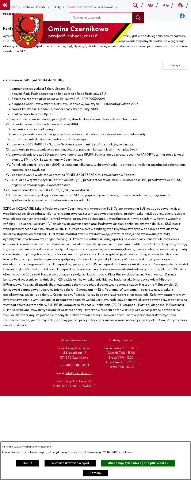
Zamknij (96, 473)
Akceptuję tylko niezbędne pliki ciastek (138, 463)
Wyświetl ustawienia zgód (70, 463)
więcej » (175, 65)
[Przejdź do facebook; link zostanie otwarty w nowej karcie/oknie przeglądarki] (182, 16)
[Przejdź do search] (135, 5)
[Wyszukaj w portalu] (101, 17)
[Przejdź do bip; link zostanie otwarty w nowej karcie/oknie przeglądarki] (165, 5)
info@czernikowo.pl (79, 373)
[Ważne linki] (5, 5)
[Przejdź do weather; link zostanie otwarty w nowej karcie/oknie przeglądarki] (180, 5)
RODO (27, 463)
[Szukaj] (138, 17)
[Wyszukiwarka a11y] (150, 5)
